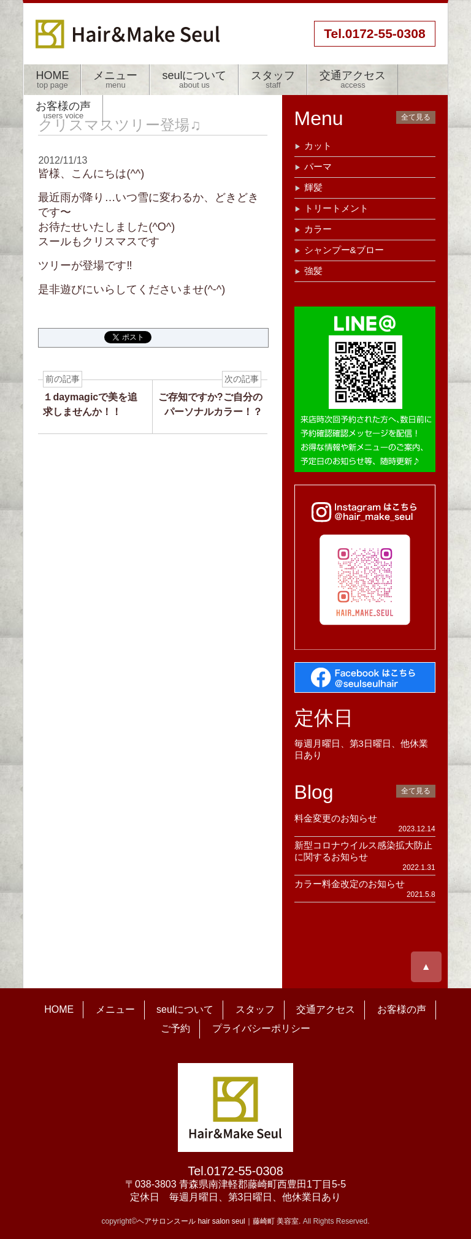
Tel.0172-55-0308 (235, 1171)
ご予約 (175, 1028)
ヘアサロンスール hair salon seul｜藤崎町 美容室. (219, 1221)
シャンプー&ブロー (344, 250)
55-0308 (374, 33)
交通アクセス (353, 79)
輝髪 (313, 187)
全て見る (416, 117)
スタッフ (273, 79)
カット (318, 145)
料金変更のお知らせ (335, 818)
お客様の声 (63, 110)
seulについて (194, 79)
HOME (52, 79)
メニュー (115, 79)
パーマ (318, 166)
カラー (318, 229)
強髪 (313, 270)
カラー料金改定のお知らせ (349, 884)
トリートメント (336, 208)
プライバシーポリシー (261, 1028)
